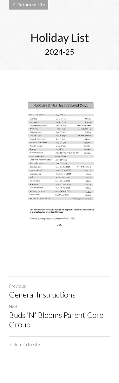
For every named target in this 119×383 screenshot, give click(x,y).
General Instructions (42, 294)
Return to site (28, 4)
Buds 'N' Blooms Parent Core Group (56, 319)
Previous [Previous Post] (17, 286)
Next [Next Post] (13, 306)
